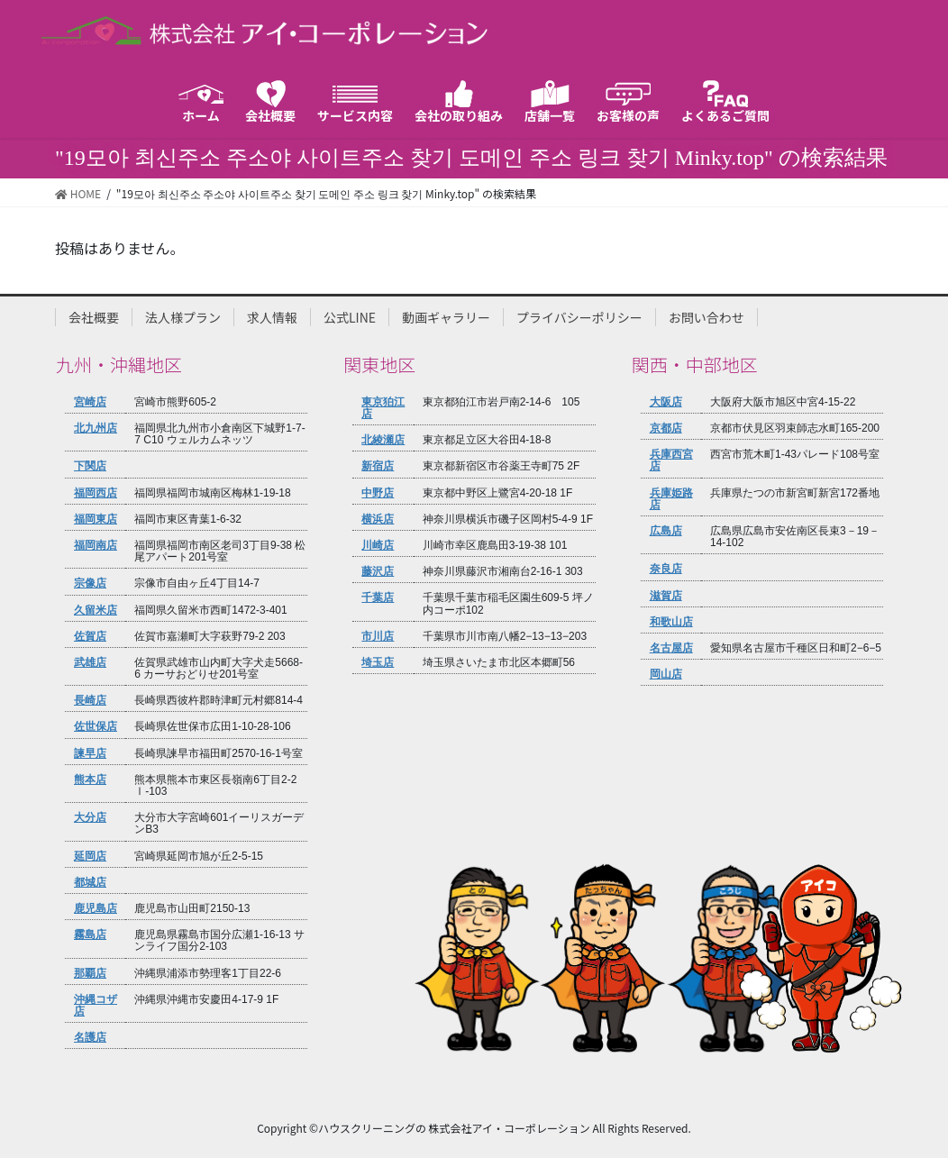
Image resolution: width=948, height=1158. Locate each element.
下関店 (90, 466)
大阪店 (666, 402)
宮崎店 (90, 402)
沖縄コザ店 (95, 1005)
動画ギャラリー (446, 317)
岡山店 (666, 674)
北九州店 (95, 428)
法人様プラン (183, 317)
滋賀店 (666, 595)
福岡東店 (95, 519)
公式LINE (350, 317)
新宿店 (377, 466)
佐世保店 (95, 726)
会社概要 (93, 317)
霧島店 (90, 934)
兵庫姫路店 (671, 499)
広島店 (666, 530)
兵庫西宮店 (671, 460)
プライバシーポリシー (579, 317)
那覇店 (90, 973)
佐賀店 (90, 636)
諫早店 (90, 753)
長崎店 (90, 700)
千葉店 (377, 597)
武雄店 (90, 662)
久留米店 (95, 610)
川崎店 (377, 545)
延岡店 (90, 856)
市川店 (377, 636)
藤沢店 (377, 571)
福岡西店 (95, 493)
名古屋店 (671, 648)
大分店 (90, 817)
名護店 (90, 1037)
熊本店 (90, 779)
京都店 (666, 428)
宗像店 (90, 583)
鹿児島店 (95, 908)
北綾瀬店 (383, 439)
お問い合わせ (706, 317)
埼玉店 (377, 662)
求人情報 (272, 317)
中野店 (377, 493)
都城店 (90, 882)
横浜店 (377, 519)
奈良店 (666, 568)
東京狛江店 (383, 408)
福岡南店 (95, 545)
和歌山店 (671, 621)
